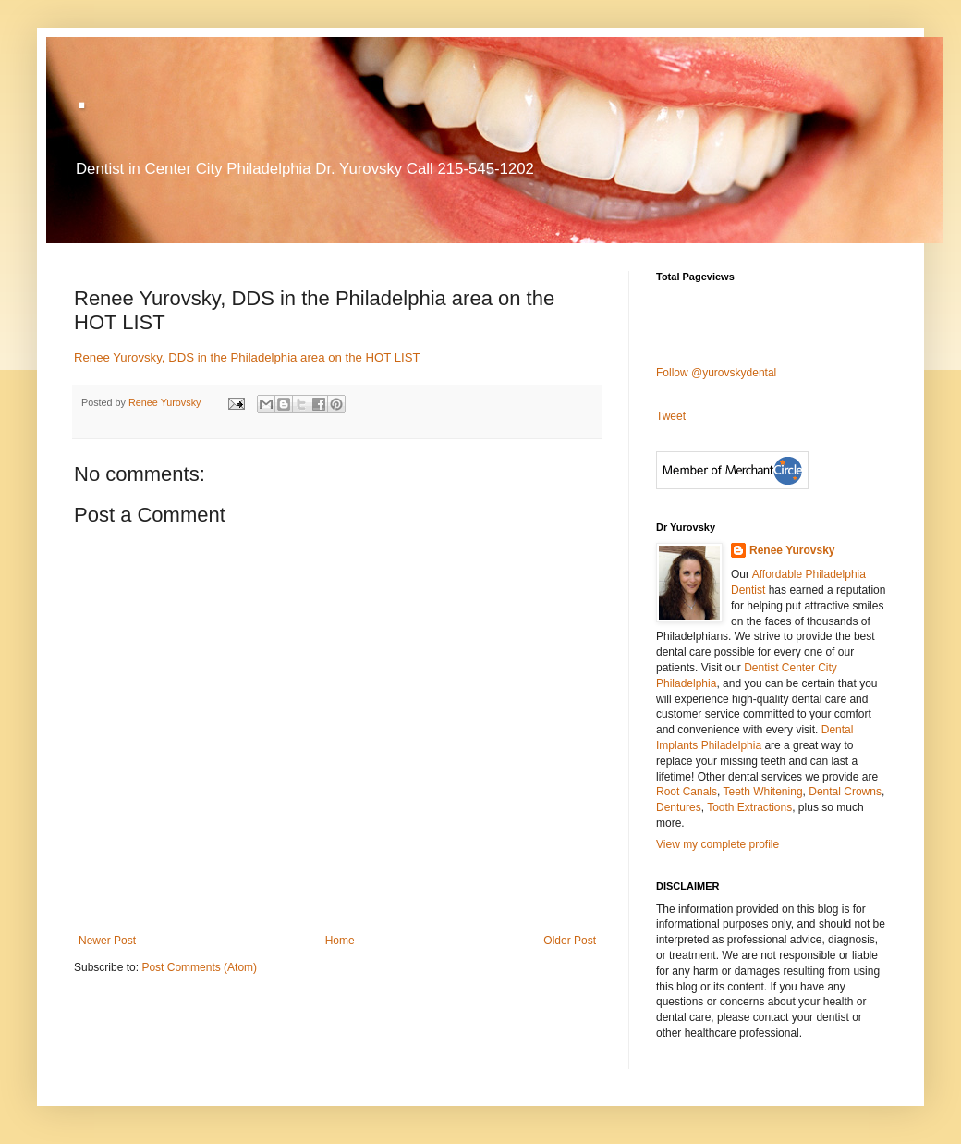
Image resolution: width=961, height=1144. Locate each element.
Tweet (671, 416)
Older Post (569, 940)
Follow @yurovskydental (716, 372)
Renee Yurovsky (165, 402)
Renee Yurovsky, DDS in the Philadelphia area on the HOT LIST (247, 357)
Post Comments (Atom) (199, 967)
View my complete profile (717, 844)
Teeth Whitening (763, 791)
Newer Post (107, 940)
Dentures (678, 807)
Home (340, 940)
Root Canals (686, 791)
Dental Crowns (845, 791)
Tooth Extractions (749, 807)
